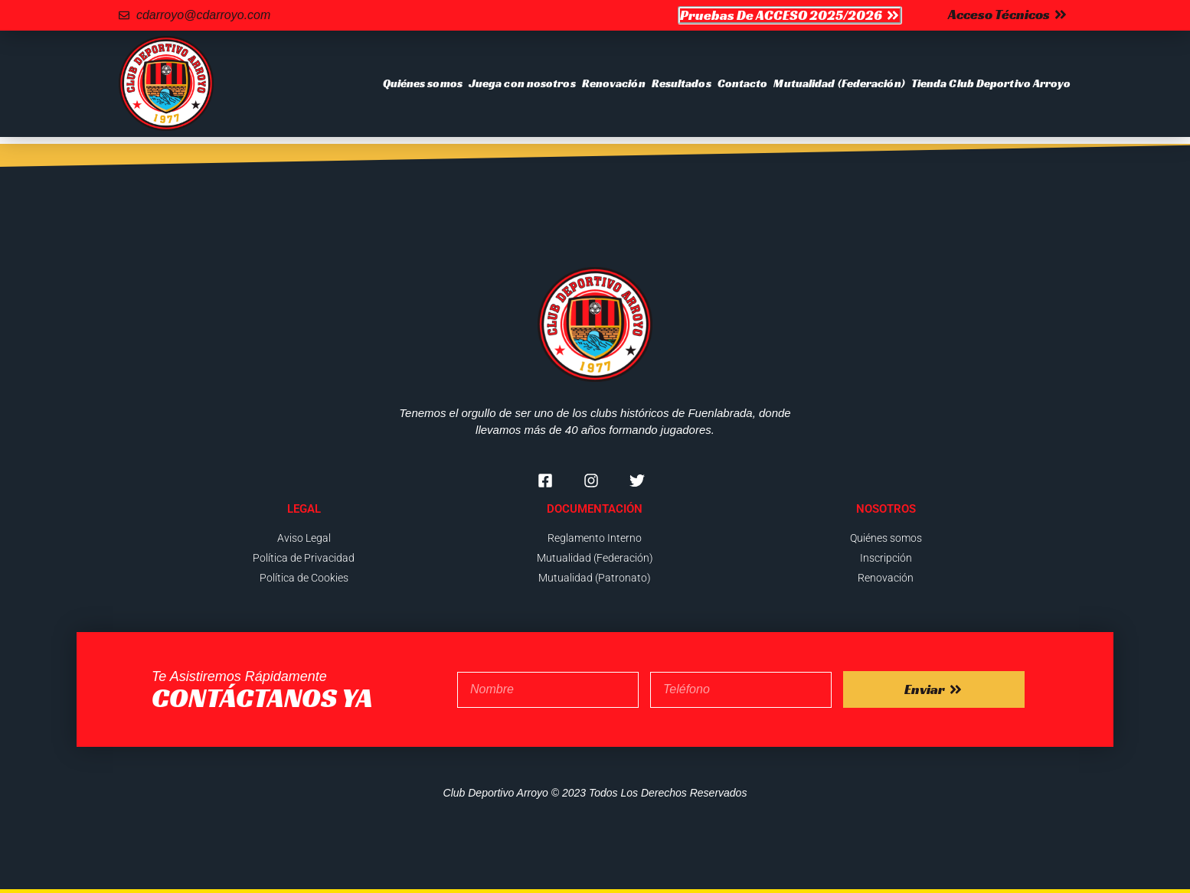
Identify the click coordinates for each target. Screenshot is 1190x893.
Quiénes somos (423, 83)
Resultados (681, 83)
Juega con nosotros (522, 83)
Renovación (614, 83)
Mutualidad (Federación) (838, 83)
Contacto (743, 83)
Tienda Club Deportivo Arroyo (991, 83)
